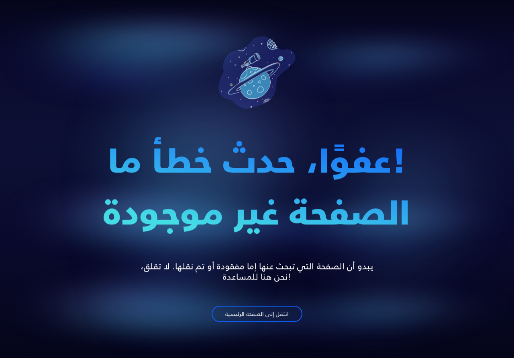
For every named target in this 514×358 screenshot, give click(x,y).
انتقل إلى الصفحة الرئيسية (257, 315)
